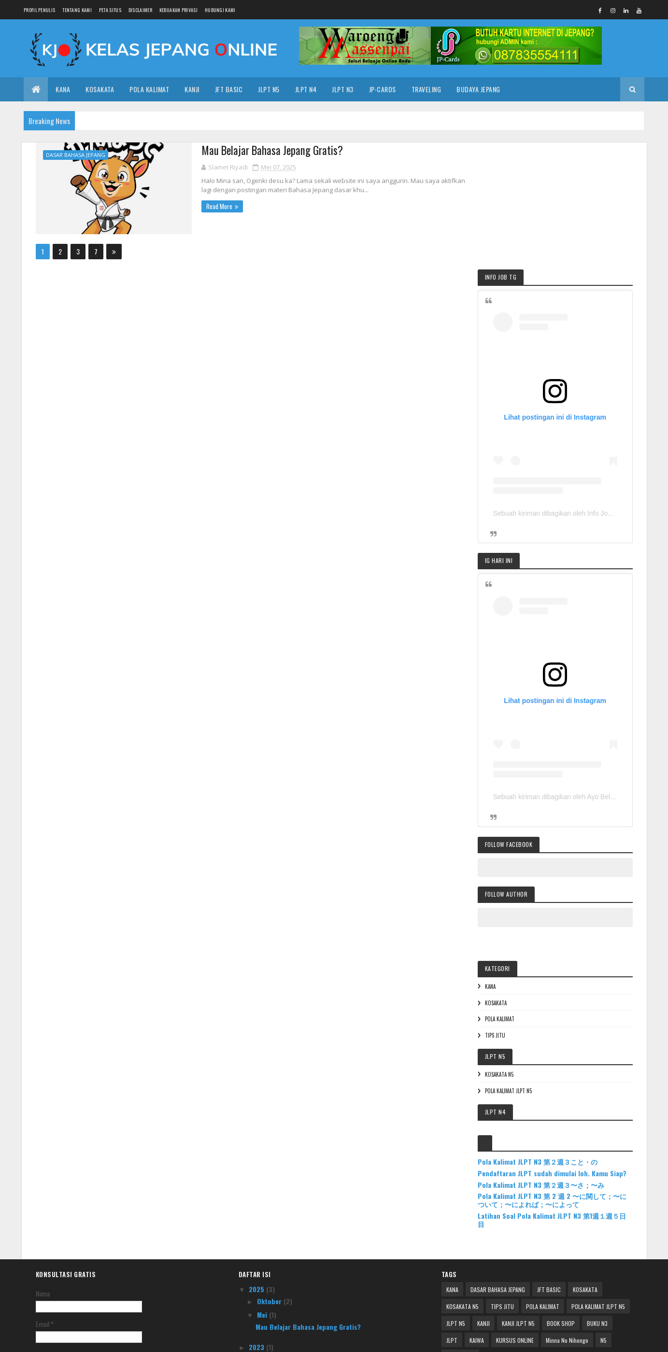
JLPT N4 (306, 89)
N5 (603, 1199)
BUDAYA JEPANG (478, 89)
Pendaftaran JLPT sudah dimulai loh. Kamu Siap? (560, 1028)
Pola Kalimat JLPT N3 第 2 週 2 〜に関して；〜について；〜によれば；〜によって (559, 1059)
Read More (208, 206)
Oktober (270, 1160)
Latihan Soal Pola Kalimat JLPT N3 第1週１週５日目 (562, 1079)
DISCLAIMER (140, 10)
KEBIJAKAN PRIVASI (178, 10)
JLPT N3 (343, 89)
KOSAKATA (99, 89)
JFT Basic (229, 89)
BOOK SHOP (561, 1182)
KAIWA (476, 1199)
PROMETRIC (460, 1215)
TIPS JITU (512, 886)
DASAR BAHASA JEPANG (75, 154)
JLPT (451, 1199)
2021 (257, 1219)
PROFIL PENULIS (39, 10)
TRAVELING (426, 89)
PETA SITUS (110, 10)
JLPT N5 (269, 89)
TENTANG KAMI (77, 10)
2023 (257, 1205)
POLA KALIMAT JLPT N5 (525, 941)
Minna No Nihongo (567, 1199)
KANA (63, 89)
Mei (263, 1173)
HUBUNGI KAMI (220, 10)
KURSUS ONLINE (515, 1199)
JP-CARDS (382, 89)
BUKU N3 (597, 1182)
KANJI (192, 89)
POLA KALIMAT (149, 89)
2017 (256, 1260)
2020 (257, 1232)
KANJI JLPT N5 (518, 1182)
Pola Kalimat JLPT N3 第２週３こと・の (555, 1012)
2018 (257, 1246)
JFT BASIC (549, 1148)
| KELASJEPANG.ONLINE (123, 1339)
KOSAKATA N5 (516, 925)
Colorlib (190, 1339)
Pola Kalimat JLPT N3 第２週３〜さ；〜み (558, 1044)
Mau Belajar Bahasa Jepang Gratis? (262, 150)
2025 (257, 1147)
